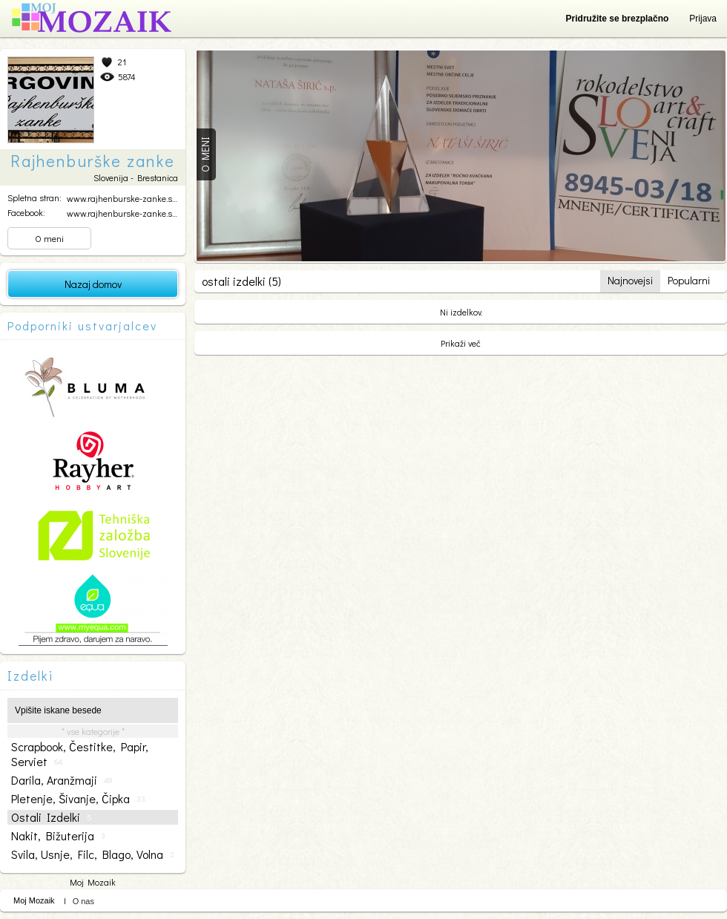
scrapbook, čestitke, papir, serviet (79, 754)
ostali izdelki (51, 817)
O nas (83, 901)
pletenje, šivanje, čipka (78, 798)
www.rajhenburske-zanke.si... (123, 198)
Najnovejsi (630, 280)
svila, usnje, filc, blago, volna (92, 854)
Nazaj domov (93, 284)
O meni (49, 238)
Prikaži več (461, 343)
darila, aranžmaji (62, 780)
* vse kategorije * (93, 731)
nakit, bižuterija (58, 835)
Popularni (689, 280)
